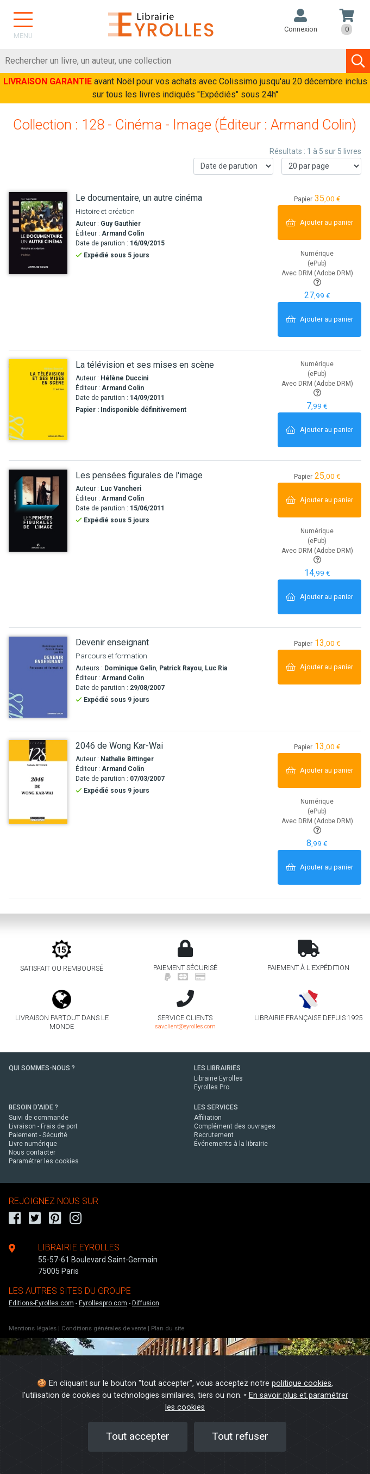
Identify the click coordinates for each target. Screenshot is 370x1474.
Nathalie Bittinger (127, 759)
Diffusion (145, 1303)
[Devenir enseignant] (38, 677)
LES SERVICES (216, 1107)
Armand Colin (123, 233)
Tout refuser (240, 1436)
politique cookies (301, 1383)
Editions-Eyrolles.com (41, 1303)
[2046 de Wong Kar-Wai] (38, 782)
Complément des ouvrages (234, 1126)
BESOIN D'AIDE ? (33, 1107)
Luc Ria (216, 668)
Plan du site (167, 1328)
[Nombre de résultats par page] (321, 166)
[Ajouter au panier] (319, 222)
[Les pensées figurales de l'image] (38, 511)
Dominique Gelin (130, 668)
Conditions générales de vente (103, 1328)
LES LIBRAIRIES (217, 1068)
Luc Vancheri (121, 488)
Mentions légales (33, 1328)
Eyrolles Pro (211, 1087)
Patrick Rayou (180, 668)
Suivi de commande (38, 1117)
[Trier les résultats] (233, 166)
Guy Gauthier (121, 223)
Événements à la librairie (231, 1144)
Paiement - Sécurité (38, 1135)
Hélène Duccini (124, 378)
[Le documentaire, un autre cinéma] (38, 233)
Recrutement (214, 1135)
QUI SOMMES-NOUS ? (42, 1068)
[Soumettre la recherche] (358, 61)
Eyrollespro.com (103, 1303)
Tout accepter (138, 1436)
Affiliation (208, 1117)
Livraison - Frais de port (43, 1126)
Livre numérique (33, 1144)
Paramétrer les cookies (44, 1161)
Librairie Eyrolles (218, 1078)
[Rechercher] (173, 61)
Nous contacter (32, 1152)
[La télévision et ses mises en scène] (38, 399)
